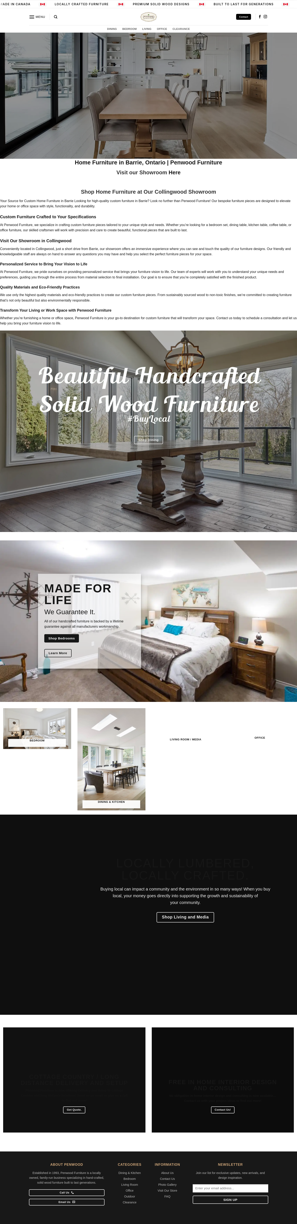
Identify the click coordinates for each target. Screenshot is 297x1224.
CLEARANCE (181, 28)
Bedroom (129, 1178)
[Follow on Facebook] (260, 17)
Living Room (129, 1184)
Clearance (130, 1202)
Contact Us (167, 1178)
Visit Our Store (167, 1190)
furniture (83, 621)
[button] (37, 16)
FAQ (167, 1196)
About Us (167, 1173)
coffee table (278, 225)
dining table (238, 225)
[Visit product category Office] (260, 726)
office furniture (10, 230)
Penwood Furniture (89, 318)
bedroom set (218, 225)
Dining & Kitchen (129, 1173)
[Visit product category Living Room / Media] (186, 727)
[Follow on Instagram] (265, 17)
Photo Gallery (167, 1184)
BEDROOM (129, 28)
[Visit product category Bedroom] (37, 727)
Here (175, 172)
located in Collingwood (37, 249)
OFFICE (162, 28)
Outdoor (129, 1196)
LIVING (146, 28)
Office (129, 1190)
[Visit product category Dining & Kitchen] (111, 758)
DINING (112, 28)
